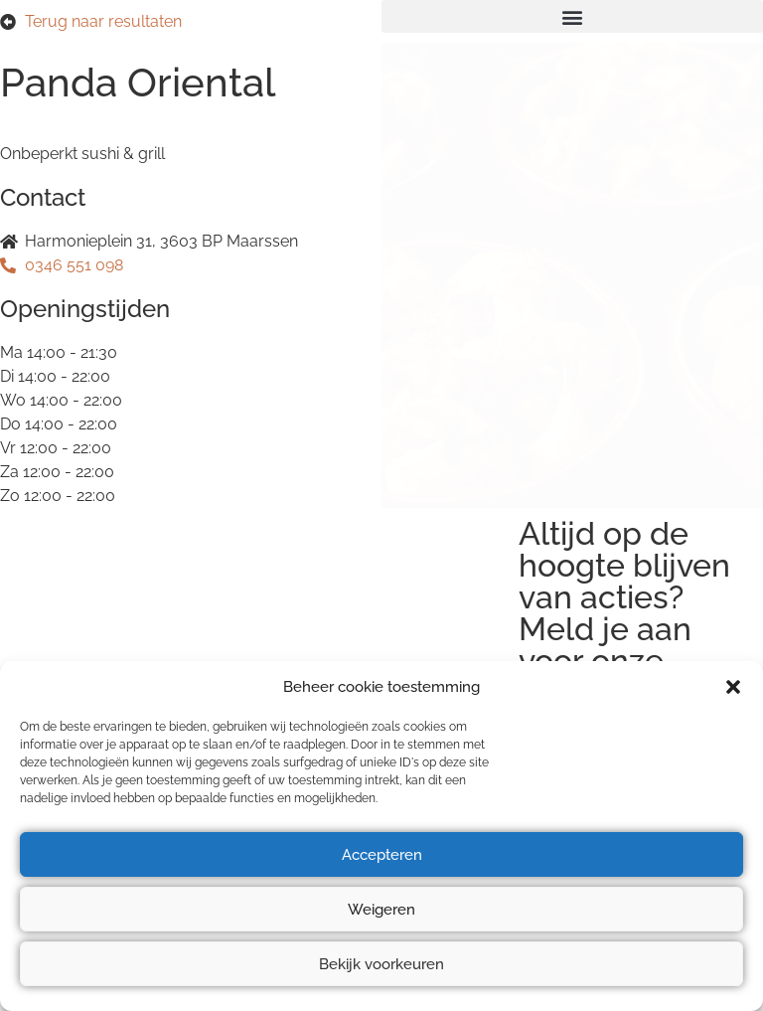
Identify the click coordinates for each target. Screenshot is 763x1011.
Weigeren (381, 910)
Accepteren (382, 855)
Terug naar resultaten (103, 21)
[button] (733, 687)
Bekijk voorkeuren (381, 964)
